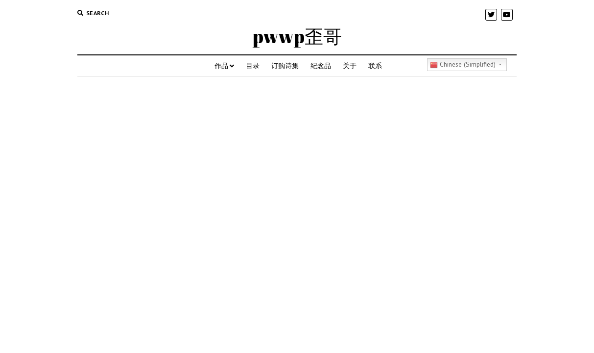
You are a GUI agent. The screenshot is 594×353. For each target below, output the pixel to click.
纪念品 (320, 65)
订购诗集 (285, 65)
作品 (221, 65)
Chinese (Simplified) (463, 64)
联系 (375, 65)
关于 (349, 65)
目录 (253, 65)
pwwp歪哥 (297, 36)
